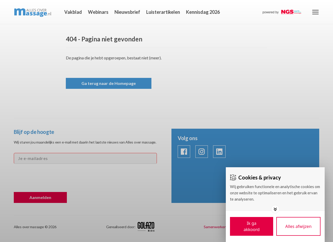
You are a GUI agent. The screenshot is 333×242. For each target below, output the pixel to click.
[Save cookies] (251, 226)
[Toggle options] (275, 209)
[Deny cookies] (298, 226)
